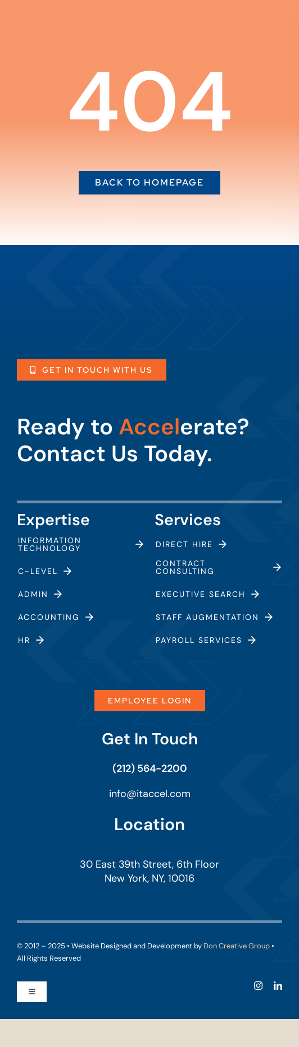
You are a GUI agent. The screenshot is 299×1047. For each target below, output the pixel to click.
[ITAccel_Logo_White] (83, 289)
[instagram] (258, 985)
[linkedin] (278, 985)
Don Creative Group (236, 946)
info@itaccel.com (150, 793)
